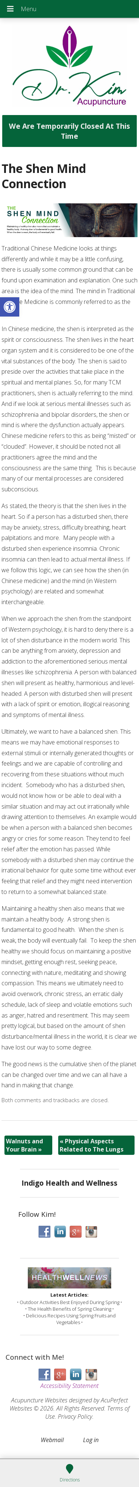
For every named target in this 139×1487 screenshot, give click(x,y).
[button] (9, 307)
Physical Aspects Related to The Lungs (91, 1145)
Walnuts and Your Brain (24, 1145)
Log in (91, 1440)
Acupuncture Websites (39, 1400)
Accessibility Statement (69, 1386)
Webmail (52, 1440)
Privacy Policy (75, 1416)
